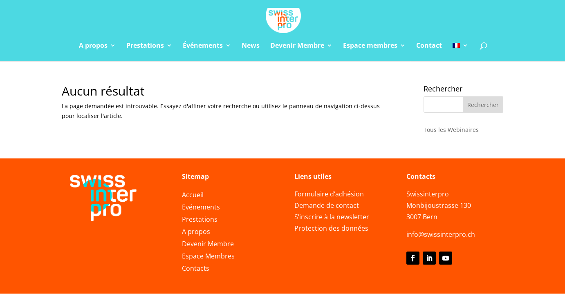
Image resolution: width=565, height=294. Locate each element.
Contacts (195, 269)
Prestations (145, 46)
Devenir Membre (297, 46)
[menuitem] (460, 51)
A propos (93, 46)
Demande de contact (326, 205)
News (251, 46)
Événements (203, 46)
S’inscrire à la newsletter (331, 216)
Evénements (201, 208)
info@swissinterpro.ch (440, 234)
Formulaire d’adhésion (329, 193)
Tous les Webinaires (451, 130)
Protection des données (331, 228)
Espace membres (370, 46)
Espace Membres (208, 257)
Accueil (193, 195)
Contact (429, 46)
